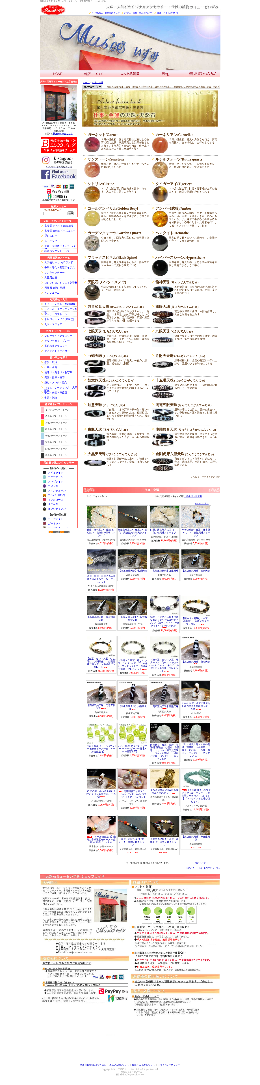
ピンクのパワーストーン (57, 409)
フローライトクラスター (58, 335)
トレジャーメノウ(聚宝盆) (59, 319)
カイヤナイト (55, 519)
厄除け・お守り (139, 86)
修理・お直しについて (168, 13)
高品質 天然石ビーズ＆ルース (59, 231)
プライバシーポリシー (169, 1065)
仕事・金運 (50, 367)
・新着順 (197, 496)
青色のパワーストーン (56, 435)
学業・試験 (50, 397)
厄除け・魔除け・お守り (58, 372)
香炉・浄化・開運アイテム (59, 267)
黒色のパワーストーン (56, 455)
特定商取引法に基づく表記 (93, 1065)
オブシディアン (57, 508)
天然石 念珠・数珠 (54, 287)
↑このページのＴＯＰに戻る (205, 477)
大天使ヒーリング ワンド (58, 262)
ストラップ (50, 241)
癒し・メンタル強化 (55, 382)
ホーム (86, 82)
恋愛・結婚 (50, 362)
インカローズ (55, 499)
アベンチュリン (57, 490)
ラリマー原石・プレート (58, 340)
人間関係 (188, 86)
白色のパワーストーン (56, 448)
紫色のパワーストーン (56, 442)
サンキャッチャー (54, 272)
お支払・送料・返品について (138, 13)
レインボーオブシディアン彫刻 (60, 309)
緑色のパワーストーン (56, 429)
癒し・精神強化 (175, 86)
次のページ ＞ (202, 503)
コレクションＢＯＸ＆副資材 (60, 282)
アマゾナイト (55, 481)
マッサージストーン (55, 314)
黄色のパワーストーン (56, 422)
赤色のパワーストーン (56, 416)
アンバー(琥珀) (56, 495)
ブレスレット (52, 236)
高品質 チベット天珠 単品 (58, 225)
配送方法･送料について (143, 1065)
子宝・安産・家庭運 (55, 392)
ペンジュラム (52, 292)
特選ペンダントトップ (57, 251)
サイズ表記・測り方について (106, 13)
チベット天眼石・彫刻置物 (59, 304)
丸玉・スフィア (53, 324)
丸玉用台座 (50, 277)
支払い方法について (119, 1065)
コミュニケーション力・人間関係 (60, 388)
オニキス (53, 504)
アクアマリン (55, 477)
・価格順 (188, 496)
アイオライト (55, 472)
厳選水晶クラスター (55, 346)
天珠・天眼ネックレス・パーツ (60, 246)
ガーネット (54, 523)
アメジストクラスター (57, 351)
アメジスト (54, 486)
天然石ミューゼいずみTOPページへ (203, 868)
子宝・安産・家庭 (202, 86)
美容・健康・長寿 (54, 377)
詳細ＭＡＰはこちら (63, 133)
